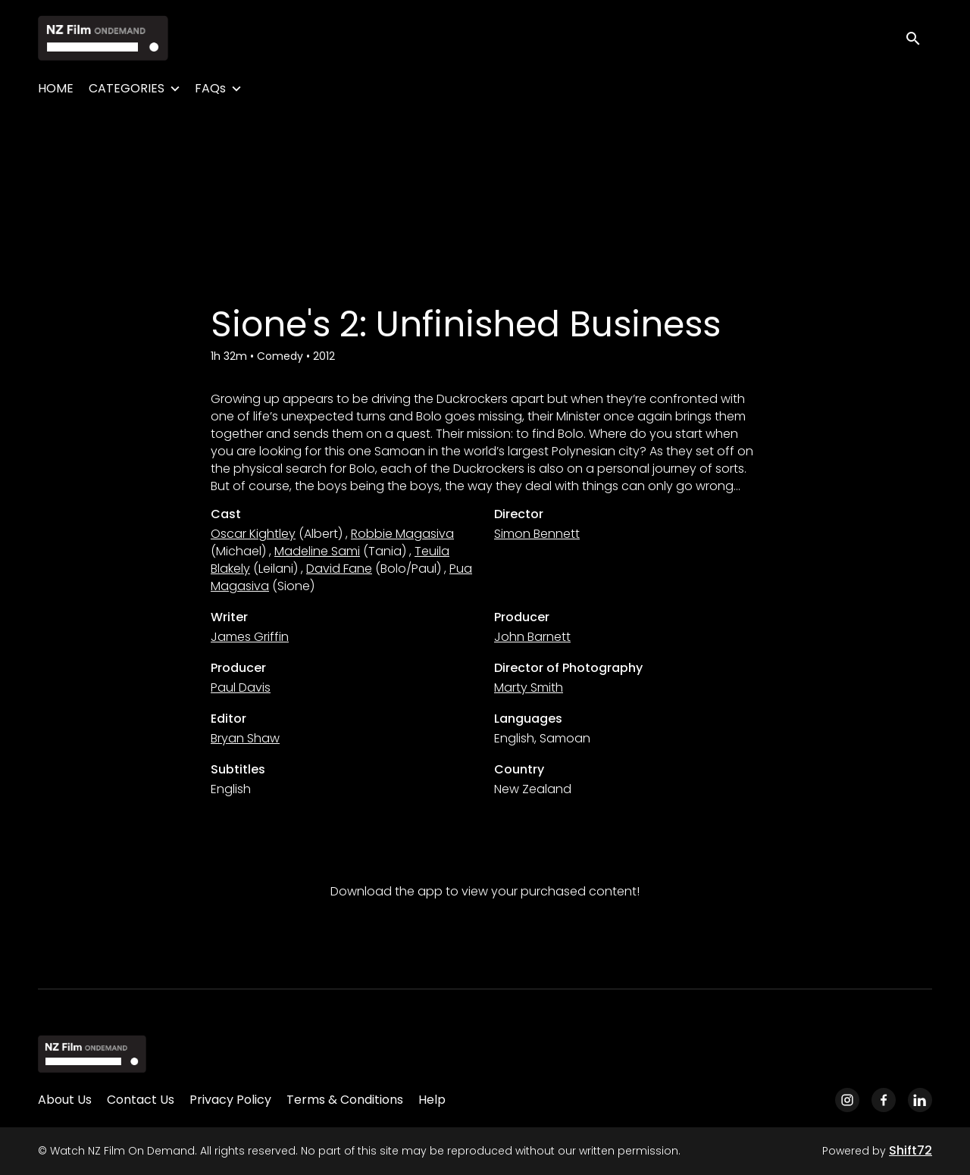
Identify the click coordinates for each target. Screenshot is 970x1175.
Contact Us (140, 1099)
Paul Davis (241, 687)
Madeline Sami (317, 551)
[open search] (918, 37)
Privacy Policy (230, 1099)
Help (432, 1099)
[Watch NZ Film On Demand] (92, 1054)
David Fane (339, 568)
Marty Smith (528, 687)
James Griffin (250, 636)
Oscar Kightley (253, 533)
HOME (56, 88)
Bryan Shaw (245, 738)
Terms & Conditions (344, 1099)
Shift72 (910, 1150)
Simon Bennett (537, 533)
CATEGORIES (126, 88)
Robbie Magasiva (402, 533)
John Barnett (532, 636)
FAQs (210, 88)
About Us (65, 1099)
